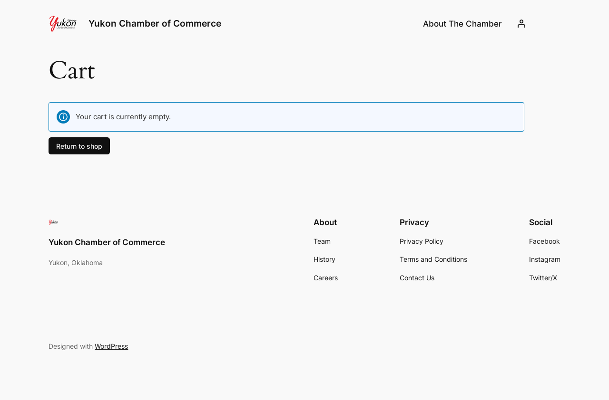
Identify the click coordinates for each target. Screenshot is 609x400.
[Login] (521, 24)
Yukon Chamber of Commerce (154, 23)
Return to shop (79, 146)
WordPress (111, 346)
